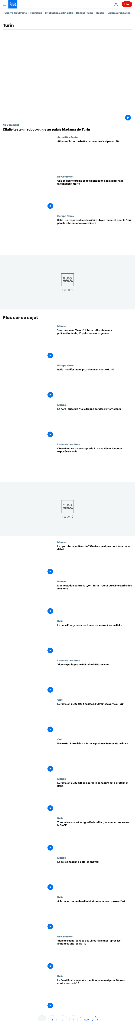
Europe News (65, 215)
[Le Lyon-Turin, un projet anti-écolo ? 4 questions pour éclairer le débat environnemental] (94, 560)
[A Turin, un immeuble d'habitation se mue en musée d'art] (94, 915)
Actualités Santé (67, 137)
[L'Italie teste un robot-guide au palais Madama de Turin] (67, 129)
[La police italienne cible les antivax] (94, 875)
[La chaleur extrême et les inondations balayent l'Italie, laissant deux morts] (94, 194)
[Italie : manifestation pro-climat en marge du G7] (94, 383)
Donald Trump (84, 12)
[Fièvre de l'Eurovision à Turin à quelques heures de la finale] (94, 757)
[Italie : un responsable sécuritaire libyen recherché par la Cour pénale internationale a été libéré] (94, 234)
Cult (60, 699)
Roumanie (36, 12)
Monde (61, 325)
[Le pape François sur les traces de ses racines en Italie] (94, 639)
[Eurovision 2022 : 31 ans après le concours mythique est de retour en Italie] (94, 796)
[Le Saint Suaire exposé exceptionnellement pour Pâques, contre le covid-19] (94, 994)
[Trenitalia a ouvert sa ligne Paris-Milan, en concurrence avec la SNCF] (94, 836)
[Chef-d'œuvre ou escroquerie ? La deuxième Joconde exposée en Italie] (94, 462)
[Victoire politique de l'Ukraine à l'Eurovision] (94, 678)
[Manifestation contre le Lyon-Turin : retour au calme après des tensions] (94, 599)
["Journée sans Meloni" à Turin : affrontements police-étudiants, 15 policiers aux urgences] (94, 344)
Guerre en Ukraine (15, 12)
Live (126, 4)
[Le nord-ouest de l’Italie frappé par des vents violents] (94, 423)
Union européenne (119, 12)
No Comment (11, 124)
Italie (60, 620)
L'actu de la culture (68, 444)
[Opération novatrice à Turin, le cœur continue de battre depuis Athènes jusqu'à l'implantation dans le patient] (94, 155)
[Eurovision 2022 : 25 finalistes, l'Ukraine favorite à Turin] (94, 718)
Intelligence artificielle (59, 12)
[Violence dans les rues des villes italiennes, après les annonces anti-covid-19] (94, 954)
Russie (100, 12)
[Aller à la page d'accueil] (12, 4)
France (61, 581)
